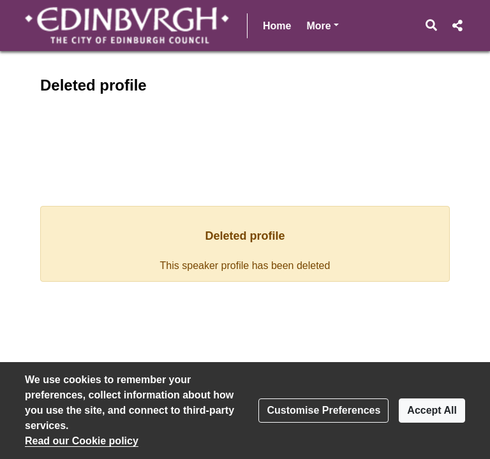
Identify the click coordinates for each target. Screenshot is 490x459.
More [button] (322, 24)
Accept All (432, 410)
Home (277, 25)
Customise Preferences (323, 410)
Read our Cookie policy (81, 440)
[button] (432, 25)
